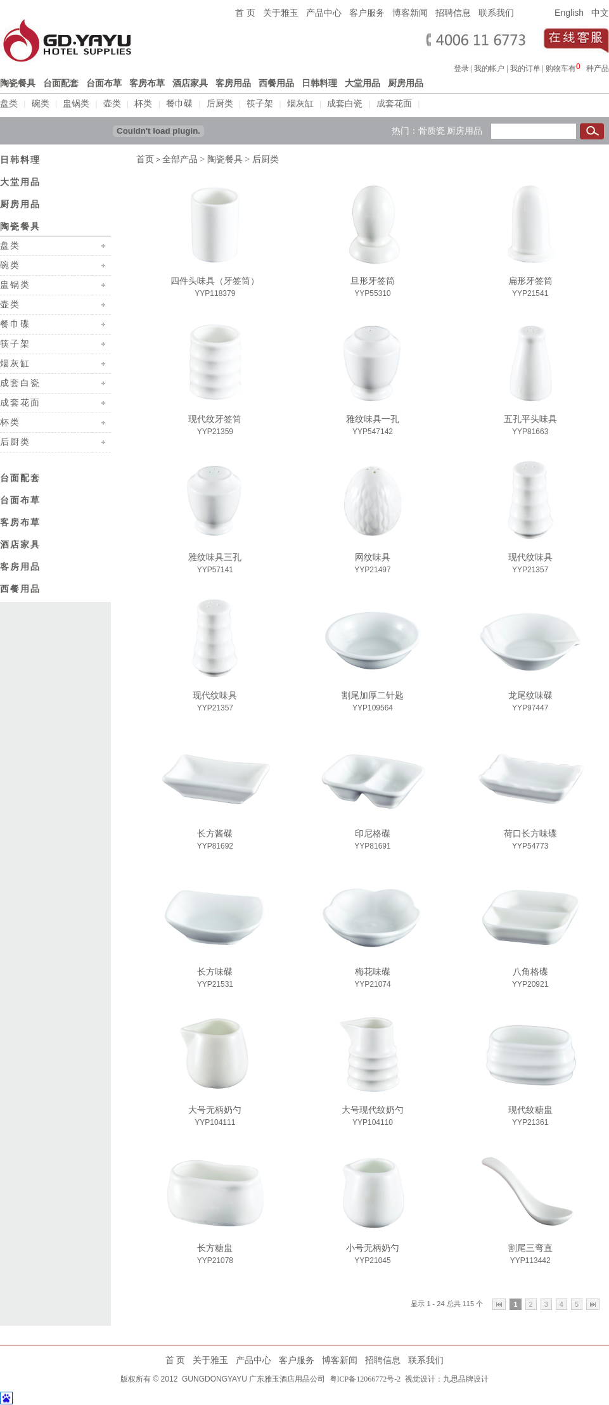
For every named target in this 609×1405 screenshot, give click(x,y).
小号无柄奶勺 (372, 1246)
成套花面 (394, 103)
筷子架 (260, 103)
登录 (461, 68)
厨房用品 (464, 129)
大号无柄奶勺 (214, 1108)
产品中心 (324, 13)
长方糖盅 (215, 1246)
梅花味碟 (372, 970)
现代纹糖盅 (530, 1108)
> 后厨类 (261, 158)
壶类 (112, 103)
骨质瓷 (431, 129)
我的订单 (525, 68)
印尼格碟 (372, 832)
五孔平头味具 (530, 418)
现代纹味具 (530, 556)
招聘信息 (453, 13)
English (569, 13)
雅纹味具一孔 (372, 418)
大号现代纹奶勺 (373, 1108)
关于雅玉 (280, 13)
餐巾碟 (179, 103)
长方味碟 (215, 970)
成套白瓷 (344, 103)
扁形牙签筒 (530, 279)
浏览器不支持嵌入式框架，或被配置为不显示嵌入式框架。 (581, 66)
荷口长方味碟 (530, 832)
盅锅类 (76, 103)
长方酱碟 (215, 832)
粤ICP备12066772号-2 (364, 1377)
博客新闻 (410, 13)
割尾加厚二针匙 (373, 694)
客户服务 (367, 13)
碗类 (40, 103)
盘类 (9, 103)
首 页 (245, 13)
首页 (145, 158)
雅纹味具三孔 (214, 556)
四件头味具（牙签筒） (214, 279)
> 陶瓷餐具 (220, 158)
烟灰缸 (300, 103)
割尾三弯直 (530, 1246)
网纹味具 (372, 556)
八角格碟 (530, 970)
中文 (600, 13)
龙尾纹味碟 (530, 694)
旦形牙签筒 (372, 279)
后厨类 (220, 103)
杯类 (143, 103)
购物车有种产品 (577, 68)
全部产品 (180, 158)
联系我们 (496, 13)
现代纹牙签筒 (214, 418)
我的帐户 (489, 68)
